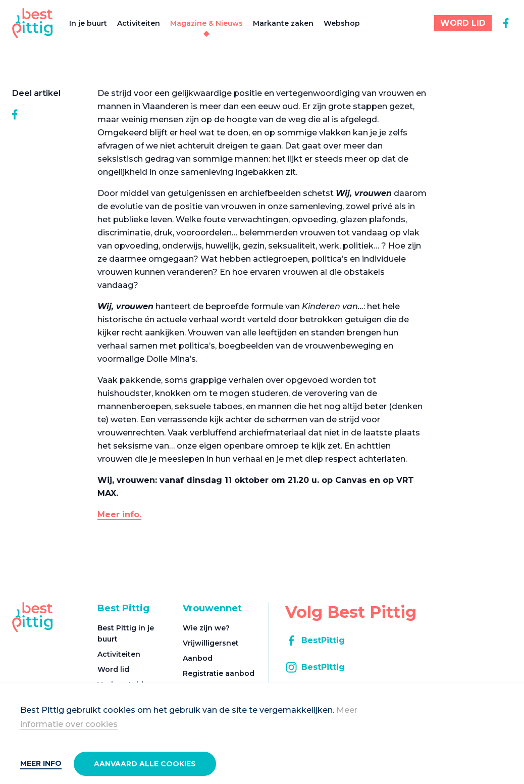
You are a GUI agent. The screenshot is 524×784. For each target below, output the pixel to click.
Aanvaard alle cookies (145, 763)
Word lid (113, 669)
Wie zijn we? (206, 627)
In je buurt (88, 23)
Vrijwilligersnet (211, 643)
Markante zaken (283, 23)
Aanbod (198, 658)
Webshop (342, 23)
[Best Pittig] (32, 23)
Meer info (41, 763)
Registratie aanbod (218, 673)
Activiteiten (138, 23)
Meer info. (119, 514)
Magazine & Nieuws (206, 23)
